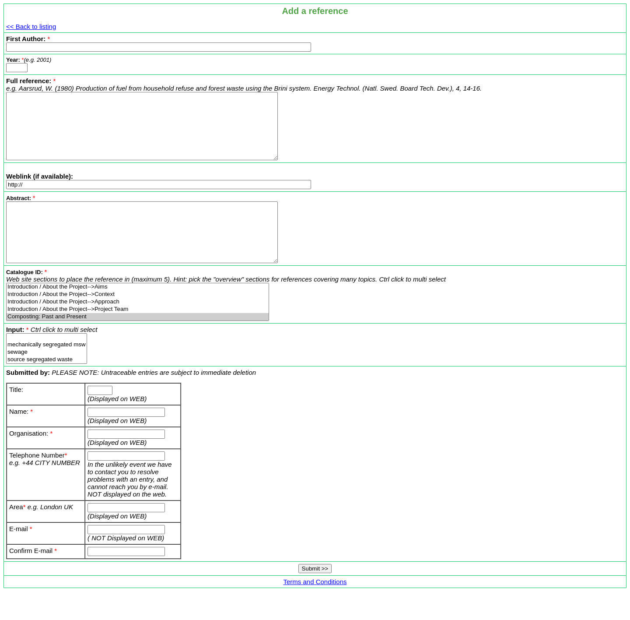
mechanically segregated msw (47, 369)
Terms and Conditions (314, 606)
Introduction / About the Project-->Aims (138, 312)
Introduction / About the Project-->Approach (138, 327)
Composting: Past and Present (138, 341)
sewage (47, 377)
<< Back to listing (31, 26)
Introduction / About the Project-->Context (138, 319)
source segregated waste (47, 384)
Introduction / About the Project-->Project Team (138, 334)
